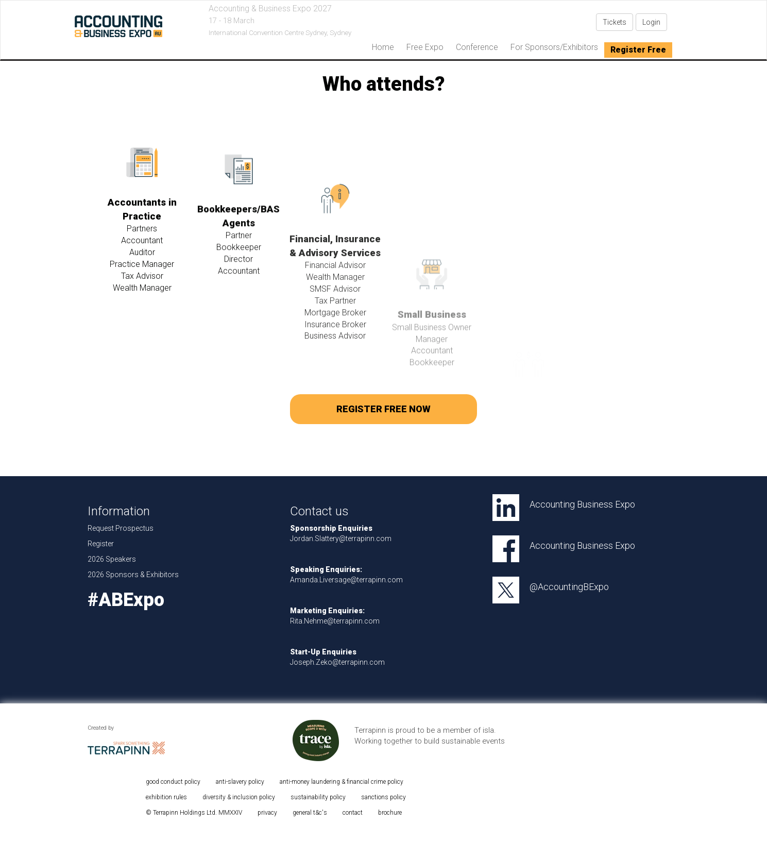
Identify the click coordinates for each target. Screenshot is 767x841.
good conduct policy (173, 781)
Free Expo (425, 47)
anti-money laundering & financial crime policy (341, 781)
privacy (267, 812)
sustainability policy (318, 797)
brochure (390, 812)
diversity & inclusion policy (238, 797)
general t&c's (310, 812)
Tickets (614, 22)
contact (353, 812)
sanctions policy (383, 797)
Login (651, 22)
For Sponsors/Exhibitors (554, 47)
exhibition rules (166, 797)
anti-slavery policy (240, 781)
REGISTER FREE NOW (383, 408)
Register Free (638, 50)
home (383, 47)
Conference (477, 47)
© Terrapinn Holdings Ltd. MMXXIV (194, 812)
